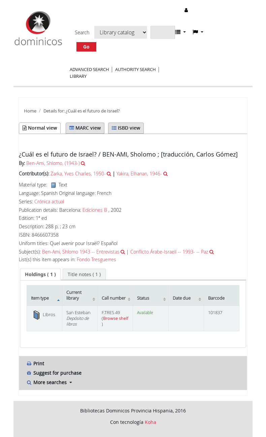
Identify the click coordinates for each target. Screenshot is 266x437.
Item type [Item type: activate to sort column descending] (40, 298)
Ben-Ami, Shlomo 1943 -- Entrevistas (81, 251)
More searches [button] (47, 382)
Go (86, 46)
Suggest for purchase (53, 373)
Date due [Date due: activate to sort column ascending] (182, 298)
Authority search (135, 69)
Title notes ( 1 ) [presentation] (84, 274)
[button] (180, 32)
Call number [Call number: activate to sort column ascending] (114, 298)
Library (78, 76)
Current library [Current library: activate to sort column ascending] (73, 295)
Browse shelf (115, 318)
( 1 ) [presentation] (40, 274)
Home (30, 111)
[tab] (40, 274)
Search (82, 33)
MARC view (85, 128)
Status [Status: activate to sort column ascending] (143, 298)
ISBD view (126, 128)
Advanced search (89, 69)
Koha (150, 422)
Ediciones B (94, 210)
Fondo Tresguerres (96, 260)
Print (35, 363)
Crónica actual (49, 202)
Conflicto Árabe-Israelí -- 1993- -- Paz (169, 251)
